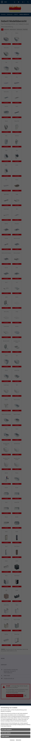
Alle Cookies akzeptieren (6, 729)
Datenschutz (18, 739)
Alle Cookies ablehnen (6, 732)
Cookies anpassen (5, 736)
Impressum (12, 739)
